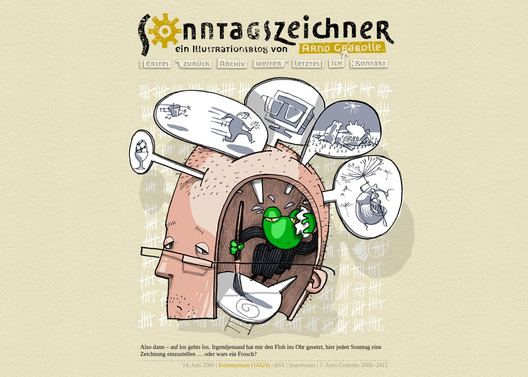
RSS (279, 365)
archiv (232, 64)
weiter (270, 64)
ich (336, 64)
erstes (152, 64)
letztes (308, 64)
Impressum (302, 365)
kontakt (371, 64)
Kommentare (234, 365)
